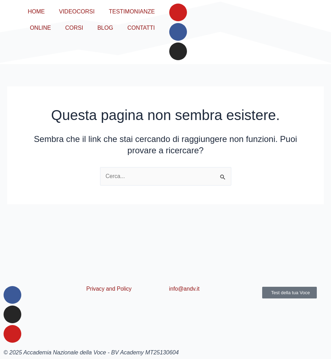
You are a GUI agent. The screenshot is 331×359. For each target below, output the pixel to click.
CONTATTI (141, 28)
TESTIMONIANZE (132, 11)
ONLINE (40, 28)
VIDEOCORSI (76, 11)
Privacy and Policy (109, 289)
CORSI (74, 28)
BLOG (105, 28)
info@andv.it (184, 289)
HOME (36, 11)
